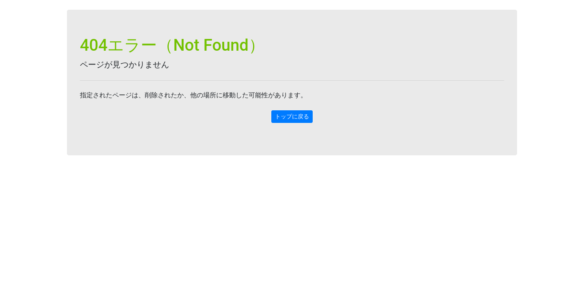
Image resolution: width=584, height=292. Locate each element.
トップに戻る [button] (292, 116)
